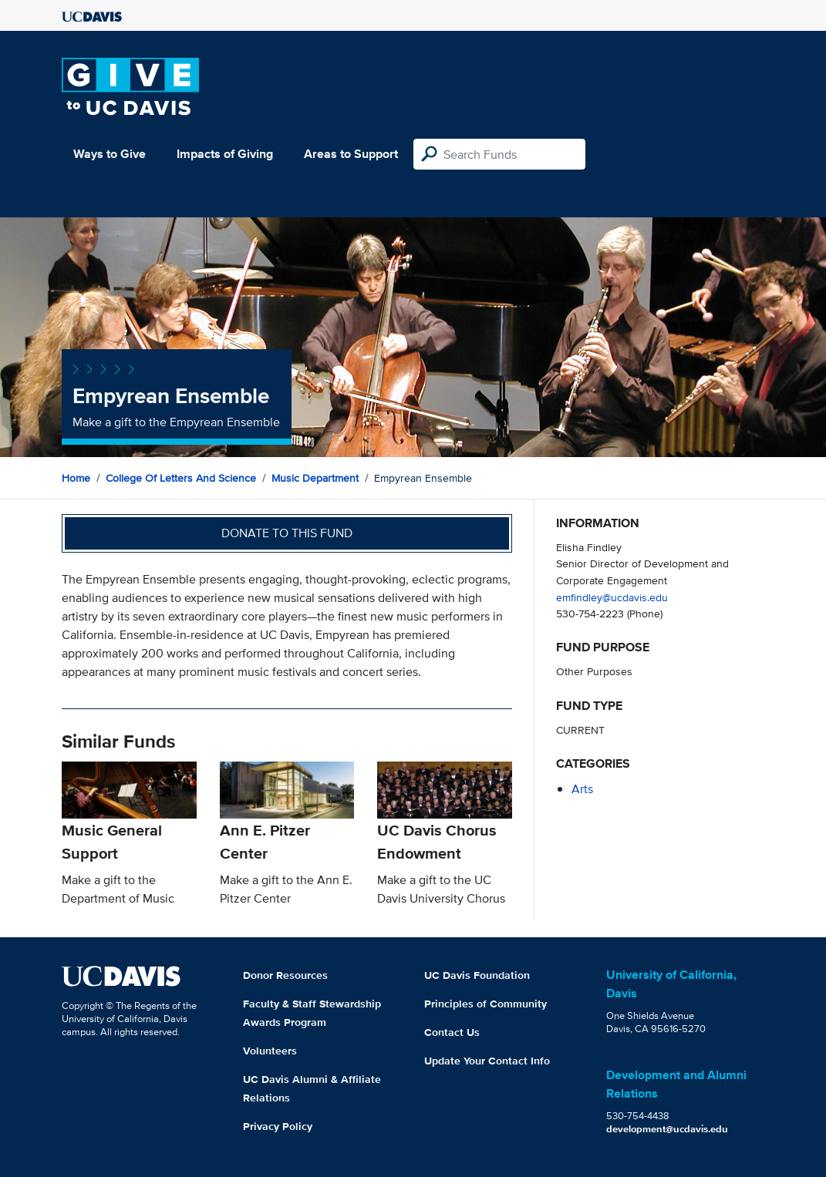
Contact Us (452, 1032)
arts (582, 789)
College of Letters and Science (181, 478)
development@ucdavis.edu (667, 1129)
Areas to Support (351, 154)
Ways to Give (109, 154)
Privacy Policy (277, 1126)
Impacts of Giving (225, 154)
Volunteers (270, 1050)
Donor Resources (285, 975)
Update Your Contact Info (487, 1060)
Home (76, 478)
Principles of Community (485, 1003)
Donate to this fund (286, 533)
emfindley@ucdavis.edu (612, 597)
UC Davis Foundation (477, 975)
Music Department (315, 478)
